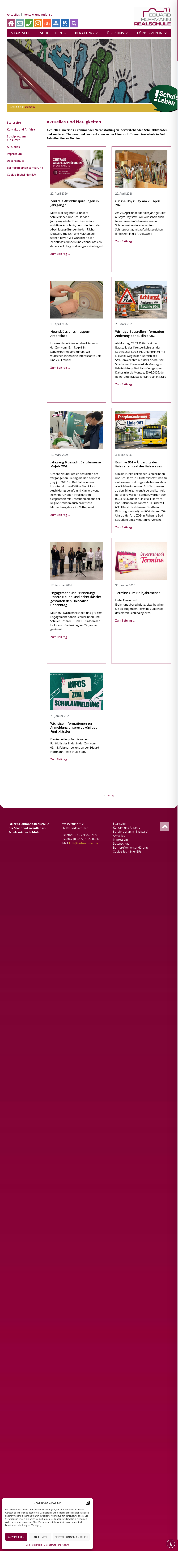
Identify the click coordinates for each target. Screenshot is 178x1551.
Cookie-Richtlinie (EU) (21, 175)
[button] (88, 1502)
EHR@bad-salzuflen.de (83, 843)
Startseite (21, 33)
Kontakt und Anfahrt (37, 14)
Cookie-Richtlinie (34, 1544)
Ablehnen (40, 1537)
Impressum (63, 1544)
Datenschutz (50, 1544)
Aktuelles (13, 14)
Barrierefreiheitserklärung (22, 168)
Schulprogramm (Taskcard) (17, 138)
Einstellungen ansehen (71, 1537)
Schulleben (53, 33)
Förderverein (152, 33)
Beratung (86, 33)
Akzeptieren (16, 1537)
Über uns (117, 33)
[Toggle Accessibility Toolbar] (170, 1543)
